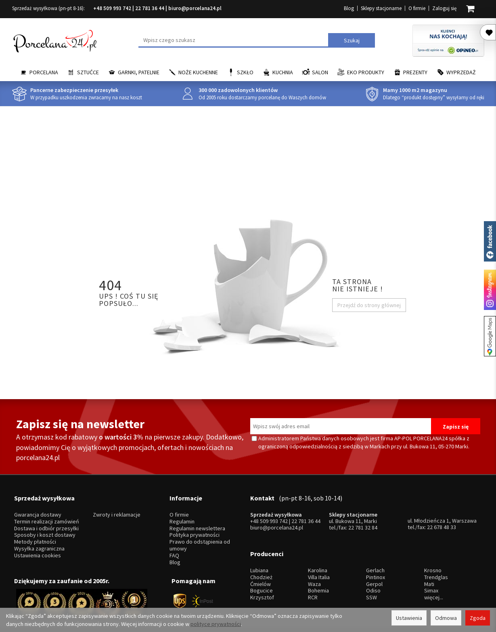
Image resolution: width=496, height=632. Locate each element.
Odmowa (446, 618)
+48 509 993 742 (112, 8)
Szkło (245, 72)
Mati (429, 558)
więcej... (433, 571)
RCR (313, 571)
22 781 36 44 (149, 8)
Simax (431, 564)
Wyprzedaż (461, 72)
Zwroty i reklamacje (116, 501)
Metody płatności (35, 528)
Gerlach (375, 544)
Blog (349, 8)
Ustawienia (409, 618)
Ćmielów (260, 558)
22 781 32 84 (362, 514)
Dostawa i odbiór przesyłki (46, 515)
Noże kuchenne (198, 72)
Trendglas (436, 551)
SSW (371, 571)
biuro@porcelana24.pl (195, 8)
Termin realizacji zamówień (46, 508)
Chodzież (261, 551)
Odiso (373, 564)
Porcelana (43, 72)
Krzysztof (262, 571)
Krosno (433, 544)
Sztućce (88, 72)
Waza (314, 558)
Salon (320, 72)
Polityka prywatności (195, 522)
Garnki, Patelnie (138, 72)
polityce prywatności (215, 624)
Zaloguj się (444, 8)
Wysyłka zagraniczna (39, 535)
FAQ (174, 542)
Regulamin (182, 508)
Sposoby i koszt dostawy (44, 522)
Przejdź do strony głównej (369, 305)
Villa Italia (319, 551)
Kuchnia (282, 72)
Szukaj (352, 40)
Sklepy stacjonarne (381, 8)
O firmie (416, 8)
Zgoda (478, 618)
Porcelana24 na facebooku (490, 241)
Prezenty (415, 72)
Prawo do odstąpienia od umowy (200, 532)
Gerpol (374, 558)
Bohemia (318, 564)
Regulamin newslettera (197, 515)
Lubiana (259, 544)
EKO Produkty (365, 72)
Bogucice (261, 564)
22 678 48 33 (441, 514)
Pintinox (375, 551)
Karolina (317, 544)
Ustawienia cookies (37, 542)
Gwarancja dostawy (37, 501)
